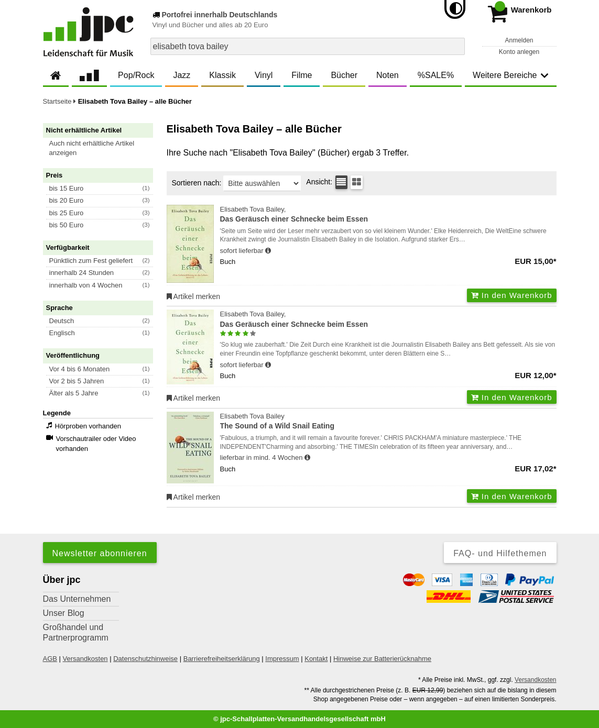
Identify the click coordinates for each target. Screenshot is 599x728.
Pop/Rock (136, 75)
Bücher (344, 75)
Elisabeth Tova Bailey (388, 422)
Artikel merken (194, 296)
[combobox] (307, 46)
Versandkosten (85, 659)
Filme (301, 75)
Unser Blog (63, 613)
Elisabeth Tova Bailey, (388, 215)
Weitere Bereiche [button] (510, 75)
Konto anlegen (519, 52)
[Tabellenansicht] (341, 182)
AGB (50, 659)
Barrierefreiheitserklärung (221, 659)
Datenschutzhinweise (145, 659)
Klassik (222, 75)
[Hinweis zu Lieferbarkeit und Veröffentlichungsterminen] (268, 251)
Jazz (181, 75)
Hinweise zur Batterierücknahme (382, 659)
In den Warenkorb (511, 295)
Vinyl (264, 75)
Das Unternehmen (77, 598)
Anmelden (519, 40)
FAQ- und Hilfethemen (500, 553)
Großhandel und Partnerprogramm (75, 632)
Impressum (282, 659)
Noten (387, 75)
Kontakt (316, 659)
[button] (102, 148)
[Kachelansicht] (357, 182)
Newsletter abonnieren (99, 553)
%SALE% (436, 75)
